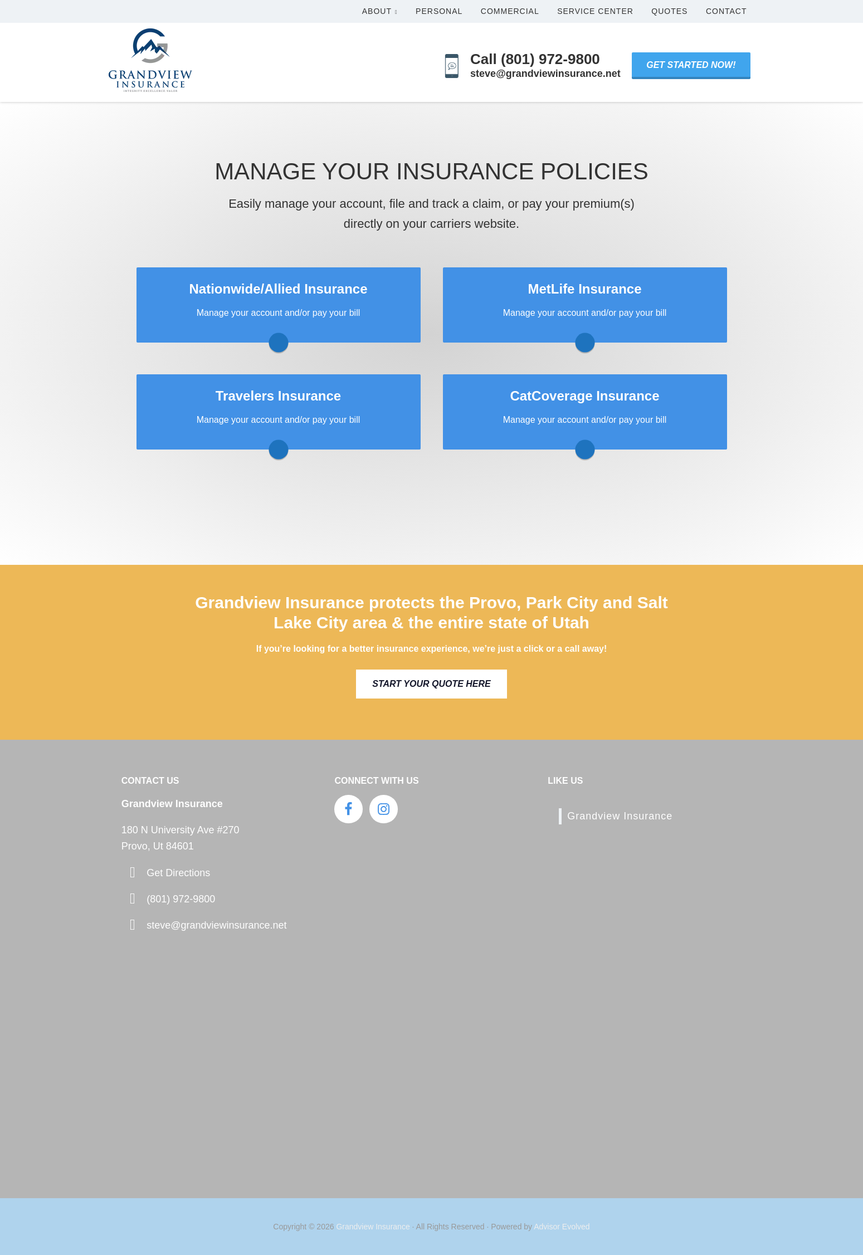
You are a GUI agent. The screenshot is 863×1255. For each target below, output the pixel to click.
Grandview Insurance (619, 816)
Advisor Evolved (561, 1226)
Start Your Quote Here (431, 683)
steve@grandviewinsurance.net (216, 925)
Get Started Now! (690, 65)
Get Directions (178, 872)
